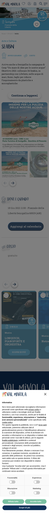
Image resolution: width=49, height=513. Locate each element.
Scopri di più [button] (24, 510)
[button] (45, 397)
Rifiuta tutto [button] (13, 504)
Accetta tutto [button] (35, 504)
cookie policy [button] (7, 425)
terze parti (43, 428)
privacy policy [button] (33, 412)
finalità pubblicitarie (10, 443)
